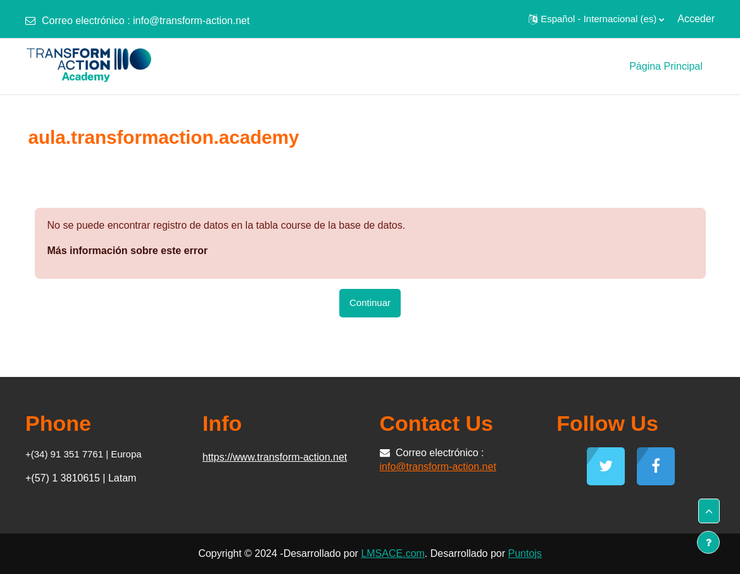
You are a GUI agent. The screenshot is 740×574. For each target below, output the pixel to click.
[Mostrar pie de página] (708, 542)
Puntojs (524, 553)
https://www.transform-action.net (275, 457)
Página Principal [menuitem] (666, 66)
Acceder (696, 18)
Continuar (370, 302)
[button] (596, 19)
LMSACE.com (392, 553)
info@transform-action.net (191, 20)
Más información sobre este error (127, 250)
